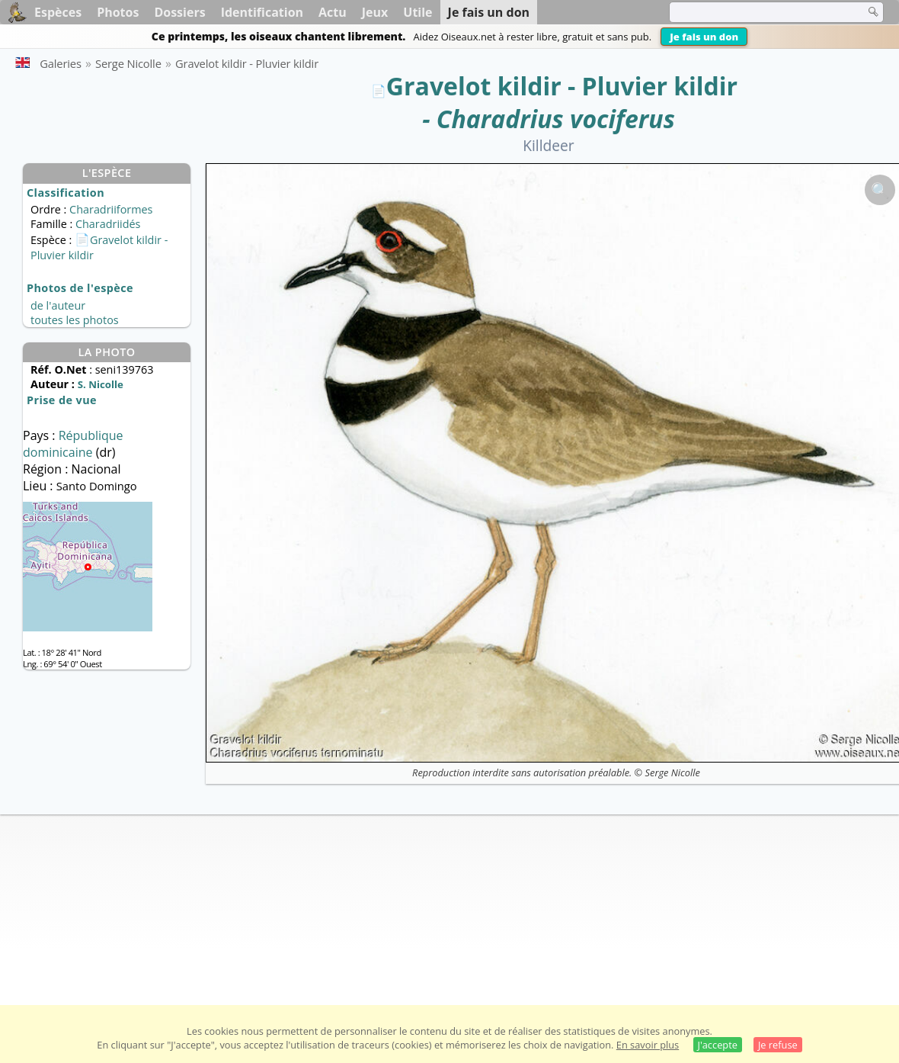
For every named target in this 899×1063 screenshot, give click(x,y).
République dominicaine (73, 444)
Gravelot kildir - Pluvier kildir (561, 85)
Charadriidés (107, 224)
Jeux (375, 12)
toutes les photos (74, 320)
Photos (118, 12)
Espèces (58, 12)
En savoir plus (647, 1045)
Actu (332, 12)
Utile (417, 12)
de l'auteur (57, 305)
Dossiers (179, 12)
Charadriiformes (110, 209)
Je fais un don (704, 36)
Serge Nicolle (672, 772)
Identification (262, 12)
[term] (757, 12)
